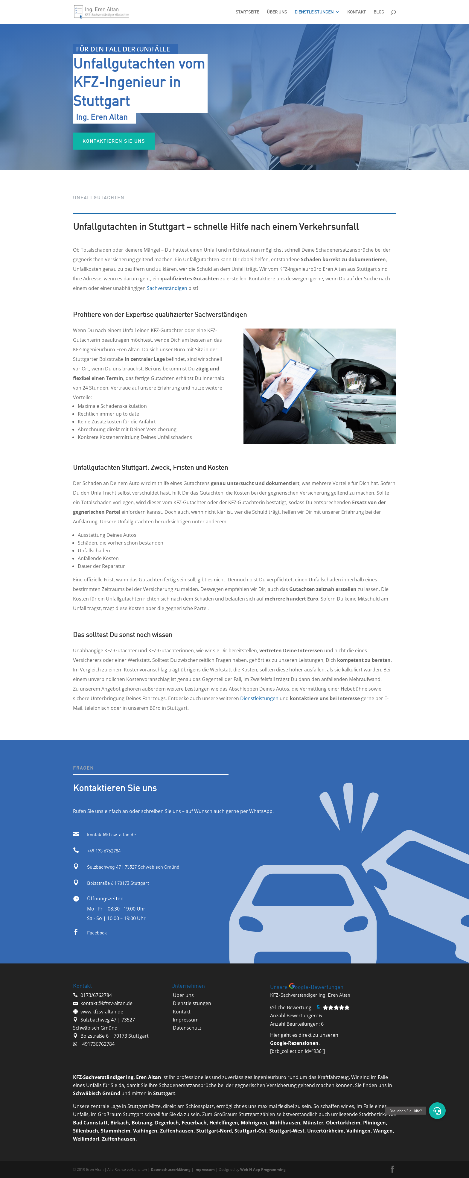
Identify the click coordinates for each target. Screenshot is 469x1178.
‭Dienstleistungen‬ (192, 1003)
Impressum (186, 1019)
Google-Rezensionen (294, 1043)
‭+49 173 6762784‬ (104, 851)
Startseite (247, 12)
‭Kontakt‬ (182, 1011)
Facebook (97, 933)
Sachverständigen (167, 288)
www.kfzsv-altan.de (101, 1011)
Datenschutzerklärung (171, 1169)
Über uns (277, 12)
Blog (379, 12)
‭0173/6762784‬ (96, 995)
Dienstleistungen (314, 12)
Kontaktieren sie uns (139, 145)
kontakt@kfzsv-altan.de (111, 834)
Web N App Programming (263, 1169)
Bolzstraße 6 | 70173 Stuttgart (118, 883)
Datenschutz (187, 1028)
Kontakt (356, 12)
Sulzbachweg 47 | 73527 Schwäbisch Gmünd (133, 867)
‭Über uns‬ (183, 995)
